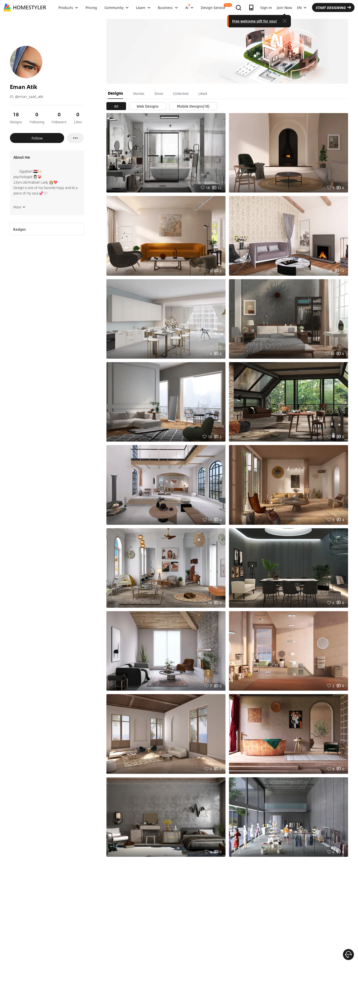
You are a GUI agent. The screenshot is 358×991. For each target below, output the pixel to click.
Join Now (284, 7)
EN (302, 7)
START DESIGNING (333, 7)
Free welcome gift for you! (254, 20)
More (19, 207)
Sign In (266, 7)
